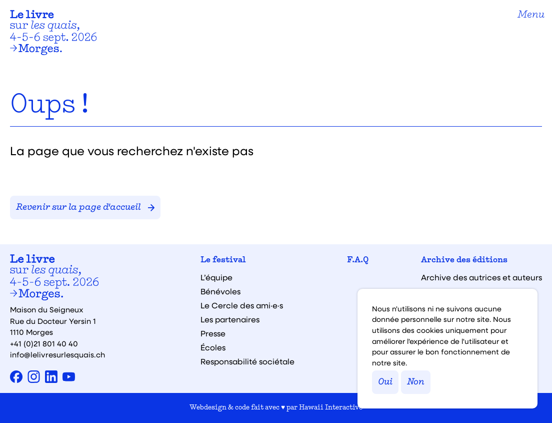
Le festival (223, 260)
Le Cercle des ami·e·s (241, 305)
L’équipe (216, 277)
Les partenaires (230, 319)
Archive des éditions (464, 260)
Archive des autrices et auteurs (481, 277)
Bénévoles (220, 291)
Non (415, 382)
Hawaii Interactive (330, 407)
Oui (385, 382)
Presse (213, 333)
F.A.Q (357, 260)
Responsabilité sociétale (247, 361)
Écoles (213, 347)
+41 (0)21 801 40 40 (44, 343)
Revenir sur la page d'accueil (85, 207)
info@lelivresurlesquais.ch (57, 354)
